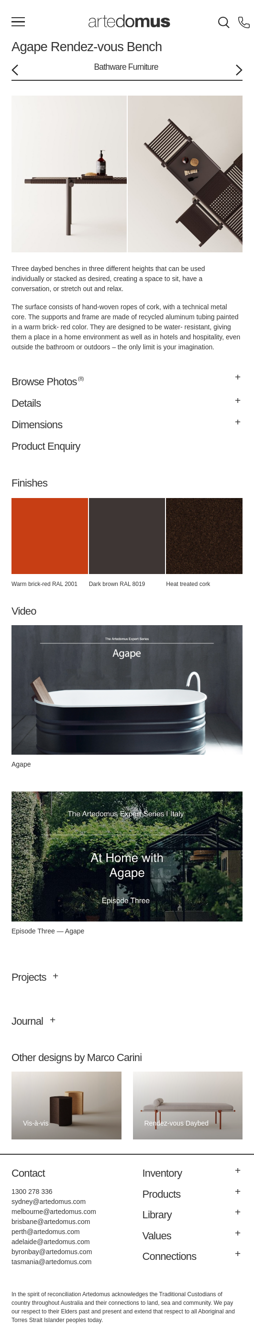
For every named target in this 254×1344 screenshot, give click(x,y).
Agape (29, 46)
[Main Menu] (18, 22)
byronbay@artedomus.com (51, 1252)
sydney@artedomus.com (48, 1201)
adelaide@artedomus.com (50, 1242)
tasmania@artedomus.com (51, 1262)
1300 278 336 (32, 1191)
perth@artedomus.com (45, 1232)
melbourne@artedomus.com (53, 1211)
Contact (28, 1173)
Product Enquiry (45, 446)
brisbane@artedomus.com (50, 1221)
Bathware (110, 67)
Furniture (143, 67)
